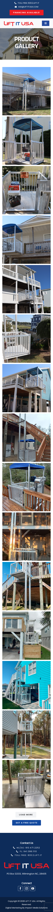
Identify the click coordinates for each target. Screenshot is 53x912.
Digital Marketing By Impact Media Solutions (26, 907)
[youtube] (32, 888)
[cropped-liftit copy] (18, 21)
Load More (26, 814)
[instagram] (26, 888)
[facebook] (20, 888)
